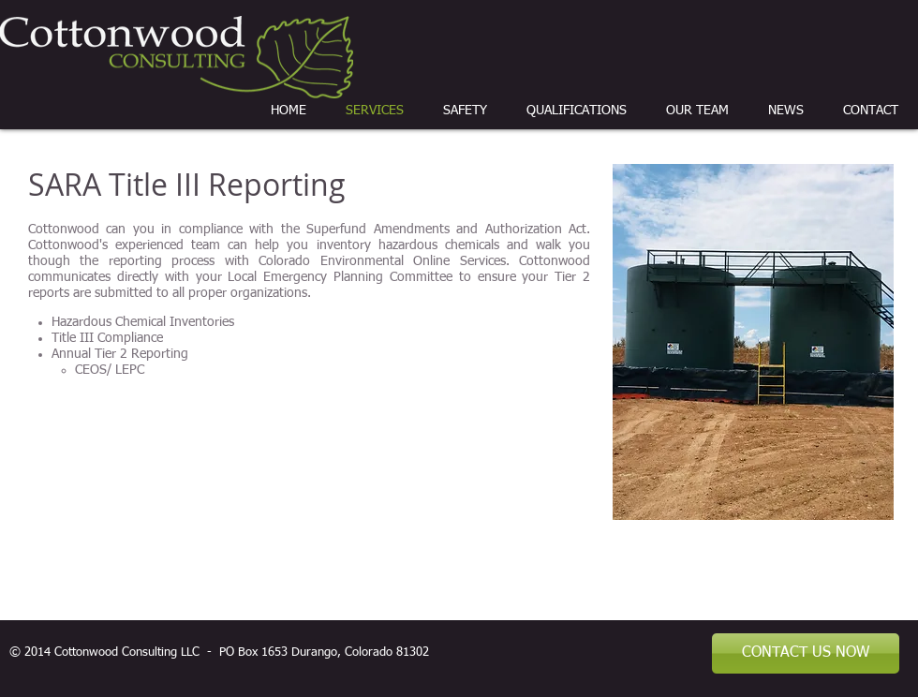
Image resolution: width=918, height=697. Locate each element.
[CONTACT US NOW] (805, 653)
